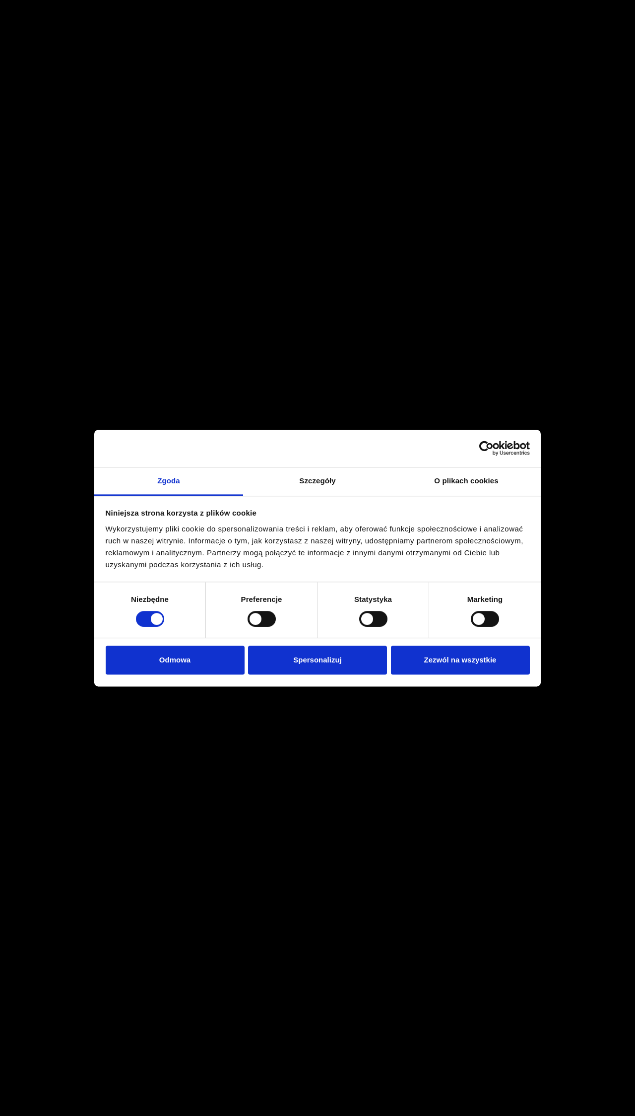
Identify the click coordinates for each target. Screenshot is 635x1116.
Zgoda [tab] (168, 480)
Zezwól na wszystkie (460, 660)
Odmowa (174, 660)
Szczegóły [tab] (317, 480)
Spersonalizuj (317, 660)
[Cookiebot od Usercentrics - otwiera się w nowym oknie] (486, 448)
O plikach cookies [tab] (466, 480)
